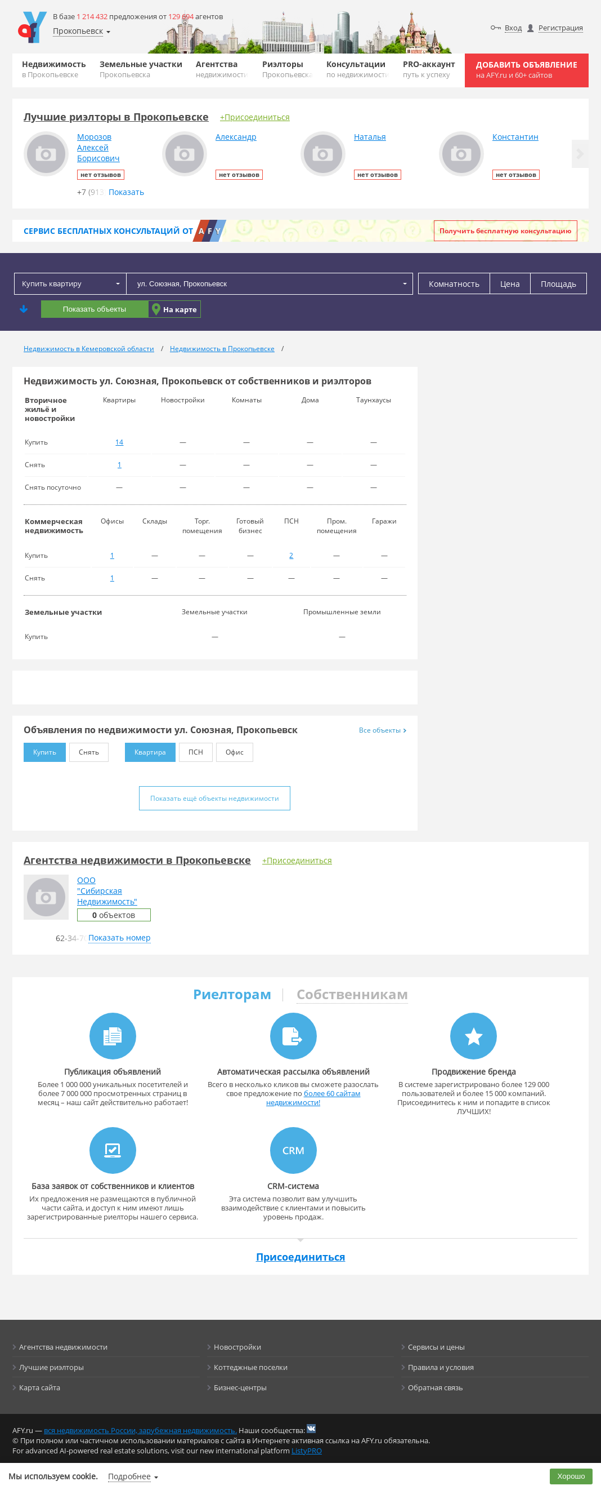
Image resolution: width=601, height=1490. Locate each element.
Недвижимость (54, 69)
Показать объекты (94, 309)
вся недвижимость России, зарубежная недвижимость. (140, 1430)
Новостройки (237, 1347)
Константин (515, 136)
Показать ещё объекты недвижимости (214, 798)
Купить (40, 750)
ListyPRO (306, 1450)
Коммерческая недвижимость (54, 525)
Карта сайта (39, 1387)
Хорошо (571, 1476)
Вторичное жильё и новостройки (50, 409)
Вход (513, 28)
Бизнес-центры (240, 1387)
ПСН (191, 750)
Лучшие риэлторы (51, 1367)
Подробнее (129, 1476)
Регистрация (561, 28)
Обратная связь (435, 1387)
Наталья (370, 136)
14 (119, 442)
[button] (580, 154)
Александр (236, 136)
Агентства (222, 69)
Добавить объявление (526, 69)
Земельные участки (141, 69)
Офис (230, 750)
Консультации (357, 69)
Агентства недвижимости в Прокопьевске (137, 860)
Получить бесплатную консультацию (505, 231)
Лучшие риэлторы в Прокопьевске (116, 116)
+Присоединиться (255, 117)
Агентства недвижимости (63, 1347)
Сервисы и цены (436, 1347)
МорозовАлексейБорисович (98, 147)
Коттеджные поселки (251, 1367)
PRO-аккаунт (429, 69)
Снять (84, 750)
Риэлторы (287, 69)
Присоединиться (301, 1256)
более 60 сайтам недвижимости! (313, 1097)
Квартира (145, 750)
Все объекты (382, 730)
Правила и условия (441, 1367)
